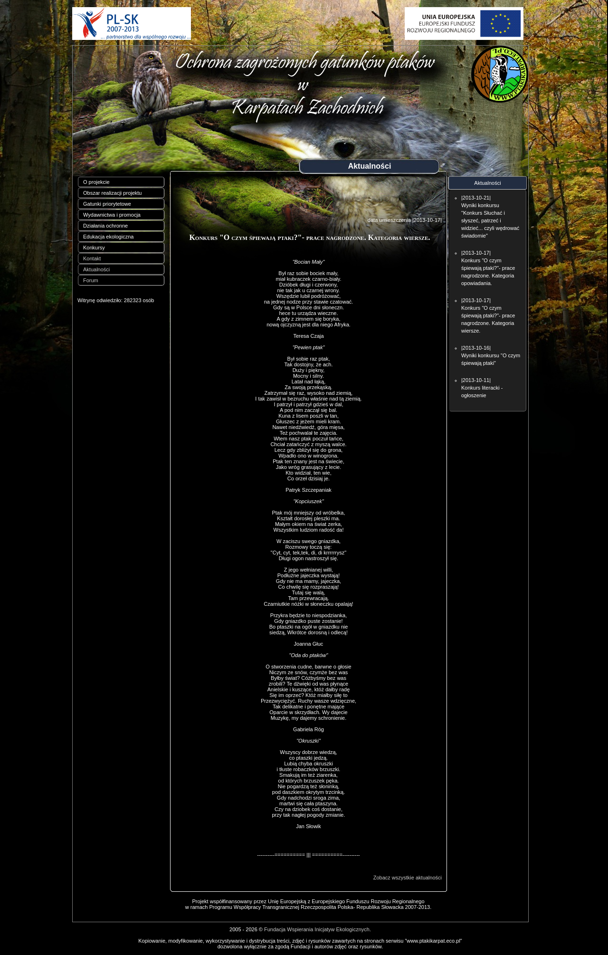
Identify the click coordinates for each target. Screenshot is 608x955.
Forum (90, 280)
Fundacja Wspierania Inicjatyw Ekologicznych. (317, 929)
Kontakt (92, 258)
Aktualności (96, 269)
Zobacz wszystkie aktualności (407, 877)
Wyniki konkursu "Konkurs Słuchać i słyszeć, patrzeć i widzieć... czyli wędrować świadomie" (490, 220)
